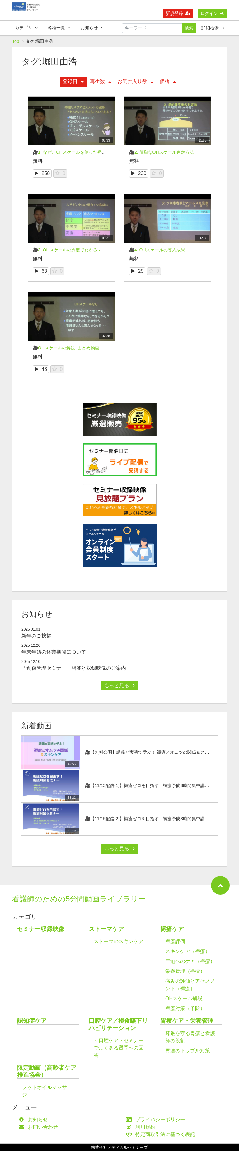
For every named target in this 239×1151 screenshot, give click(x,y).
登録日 (73, 81)
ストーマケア (106, 929)
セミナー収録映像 (40, 929)
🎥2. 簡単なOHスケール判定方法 (161, 152)
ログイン (212, 13)
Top (15, 41)
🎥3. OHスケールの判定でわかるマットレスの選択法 (85, 249)
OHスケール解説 (184, 998)
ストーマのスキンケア (118, 941)
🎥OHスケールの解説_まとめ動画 (66, 347)
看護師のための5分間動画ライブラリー (79, 899)
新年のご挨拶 (36, 635)
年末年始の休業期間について (53, 651)
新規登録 (178, 13)
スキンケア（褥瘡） (187, 951)
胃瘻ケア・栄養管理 (186, 1021)
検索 (189, 27)
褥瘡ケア (172, 929)
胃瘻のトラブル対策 (187, 1050)
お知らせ (91, 27)
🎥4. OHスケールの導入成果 (157, 249)
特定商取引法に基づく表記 (162, 1134)
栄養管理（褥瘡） (185, 971)
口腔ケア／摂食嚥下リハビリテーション (118, 1024)
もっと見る (119, 685)
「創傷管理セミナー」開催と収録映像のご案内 (73, 668)
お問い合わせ (39, 1127)
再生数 (100, 81)
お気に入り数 (135, 81)
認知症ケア (32, 1021)
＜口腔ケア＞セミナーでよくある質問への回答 (118, 1048)
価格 (168, 81)
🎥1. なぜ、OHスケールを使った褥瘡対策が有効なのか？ (89, 152)
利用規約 (142, 1127)
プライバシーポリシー (157, 1119)
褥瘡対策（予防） (185, 1008)
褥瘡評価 (175, 941)
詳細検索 (212, 27)
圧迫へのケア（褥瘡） (190, 961)
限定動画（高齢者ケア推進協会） (46, 1071)
